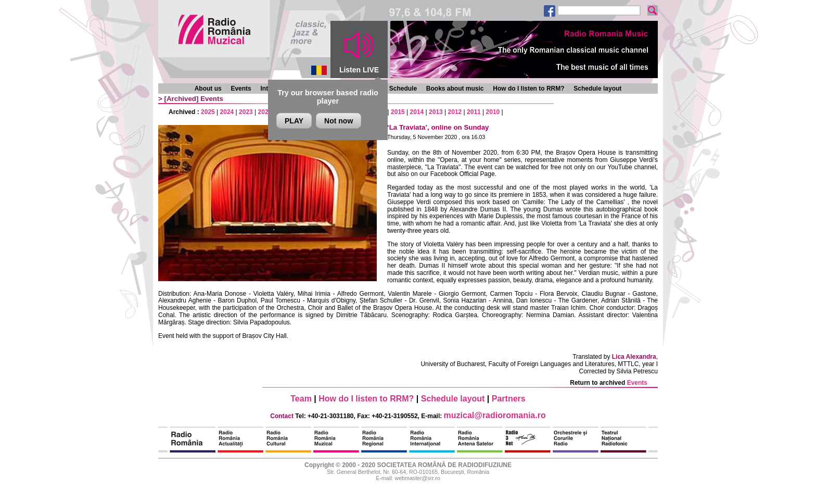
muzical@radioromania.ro (495, 415)
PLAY (294, 121)
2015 (398, 112)
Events (241, 88)
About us (208, 88)
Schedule (403, 88)
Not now (338, 121)
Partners (509, 398)
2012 (455, 112)
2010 (493, 112)
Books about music (455, 88)
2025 (208, 112)
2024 (227, 112)
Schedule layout (597, 88)
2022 (265, 112)
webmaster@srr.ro (417, 478)
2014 (417, 112)
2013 (436, 112)
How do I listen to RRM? (528, 88)
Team (301, 398)
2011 (474, 112)
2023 (246, 112)
